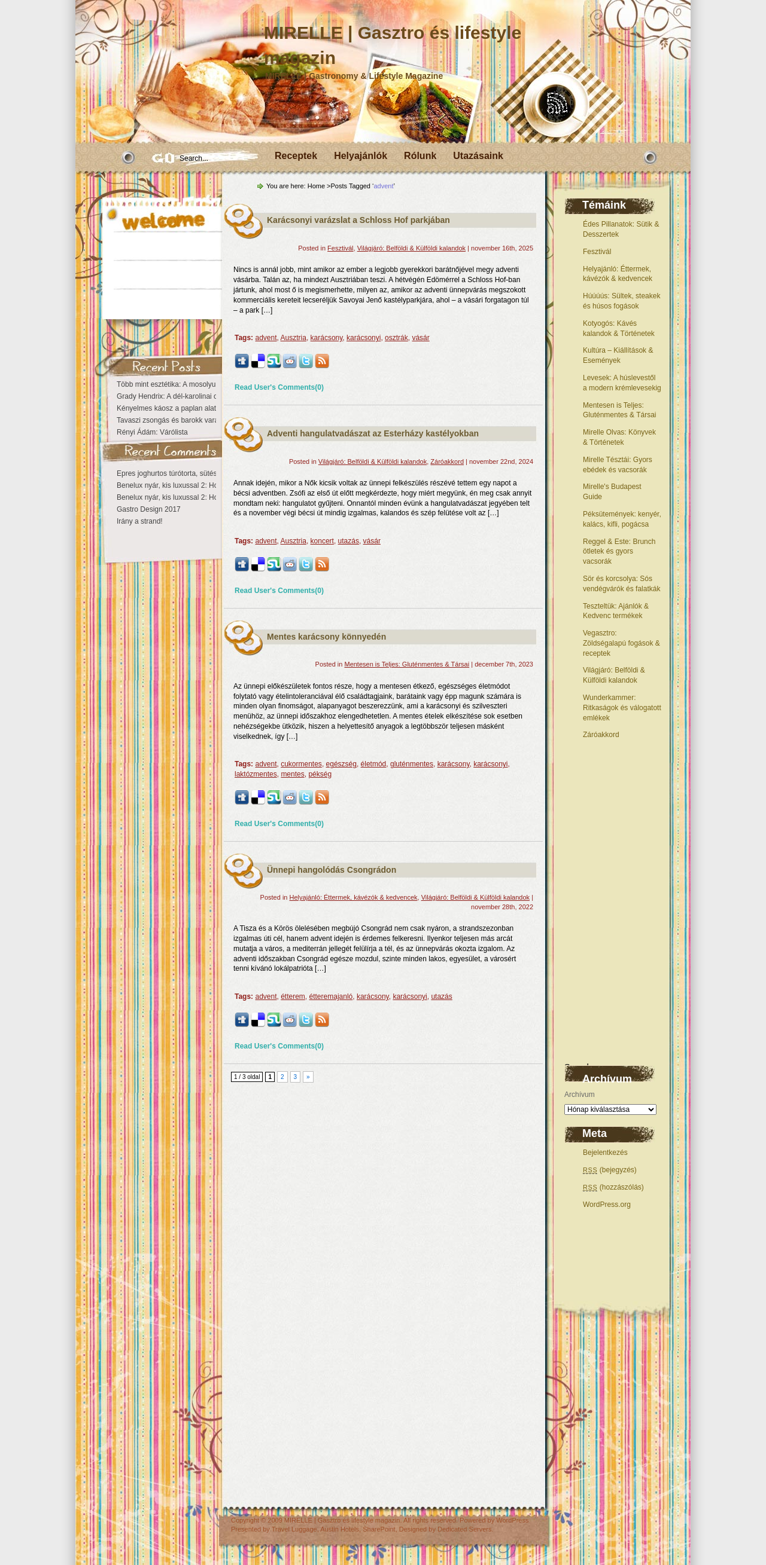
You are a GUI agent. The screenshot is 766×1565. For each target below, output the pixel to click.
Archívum (579, 1094)
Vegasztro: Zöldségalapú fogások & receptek (621, 643)
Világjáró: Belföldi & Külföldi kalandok (411, 248)
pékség (320, 774)
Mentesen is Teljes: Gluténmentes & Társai (406, 664)
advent (265, 338)
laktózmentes (256, 774)
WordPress (512, 1520)
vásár (420, 338)
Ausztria (293, 338)
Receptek (296, 156)
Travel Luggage (294, 1529)
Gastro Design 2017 (149, 509)
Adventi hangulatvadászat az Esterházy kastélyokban (373, 433)
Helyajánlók (360, 156)
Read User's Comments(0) (279, 387)
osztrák (396, 338)
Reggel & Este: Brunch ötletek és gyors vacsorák (619, 551)
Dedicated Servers (464, 1529)
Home (316, 185)
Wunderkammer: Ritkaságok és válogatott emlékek (622, 707)
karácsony (327, 338)
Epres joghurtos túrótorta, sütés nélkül (177, 473)
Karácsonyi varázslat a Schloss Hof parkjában (358, 220)
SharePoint (379, 1529)
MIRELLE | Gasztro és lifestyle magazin (342, 1520)
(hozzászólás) (613, 1187)
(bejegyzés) (610, 1170)
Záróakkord (601, 734)
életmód (374, 764)
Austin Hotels (339, 1529)
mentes (292, 774)
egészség (341, 764)
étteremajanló (331, 996)
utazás (348, 541)
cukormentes (301, 764)
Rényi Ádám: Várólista (152, 432)
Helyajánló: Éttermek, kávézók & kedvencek (354, 897)
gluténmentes (411, 764)
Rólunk (420, 156)
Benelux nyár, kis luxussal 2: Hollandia (178, 485)
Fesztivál (597, 251)
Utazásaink (478, 156)
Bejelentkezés (605, 1152)
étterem (293, 996)
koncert (322, 541)
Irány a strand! (140, 521)
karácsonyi (363, 338)
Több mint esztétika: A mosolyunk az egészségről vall (201, 384)
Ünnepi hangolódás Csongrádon (331, 870)
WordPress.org (607, 1204)
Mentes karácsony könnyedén (326, 636)
